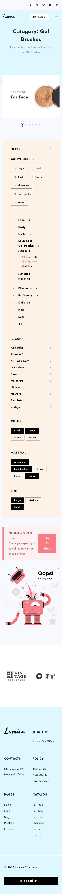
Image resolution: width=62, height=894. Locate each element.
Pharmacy (25, 288)
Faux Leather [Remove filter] (25, 194)
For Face (19, 97)
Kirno (14, 374)
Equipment (25, 241)
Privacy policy (41, 781)
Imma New (17, 367)
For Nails (38, 817)
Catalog (39, 17)
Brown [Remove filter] (38, 177)
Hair (21, 310)
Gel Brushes (29, 261)
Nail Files (24, 279)
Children (24, 302)
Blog (7, 817)
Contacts (9, 829)
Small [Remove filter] (38, 168)
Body (22, 227)
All (20, 324)
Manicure (46, 47)
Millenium (17, 381)
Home (13, 47)
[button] (22, 125)
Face (21, 220)
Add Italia (17, 348)
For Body (38, 811)
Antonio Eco (18, 354)
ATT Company (20, 361)
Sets (21, 317)
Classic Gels (29, 257)
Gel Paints (28, 266)
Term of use (40, 769)
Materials (24, 274)
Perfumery (25, 295)
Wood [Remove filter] (21, 202)
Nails (34, 47)
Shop (24, 47)
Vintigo (15, 407)
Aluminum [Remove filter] (23, 185)
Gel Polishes (26, 246)
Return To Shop (47, 543)
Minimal (16, 387)
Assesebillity (40, 775)
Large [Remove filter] (21, 168)
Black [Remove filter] (21, 177)
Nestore (16, 394)
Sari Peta (17, 400)
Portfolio (9, 823)
